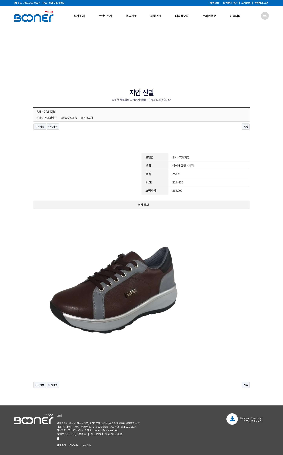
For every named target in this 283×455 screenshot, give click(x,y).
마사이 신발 (113, 74)
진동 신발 (146, 74)
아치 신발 (161, 74)
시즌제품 (176, 74)
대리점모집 (182, 16)
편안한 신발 (95, 74)
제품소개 (155, 16)
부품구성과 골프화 (197, 74)
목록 (245, 126)
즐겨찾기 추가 (230, 3)
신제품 (80, 74)
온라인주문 (209, 16)
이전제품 (39, 126)
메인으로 (214, 3)
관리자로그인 (261, 3)
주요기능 (131, 16)
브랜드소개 (105, 16)
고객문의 (246, 3)
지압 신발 (130, 74)
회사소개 (79, 16)
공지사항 (86, 445)
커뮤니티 (235, 16)
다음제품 (53, 126)
